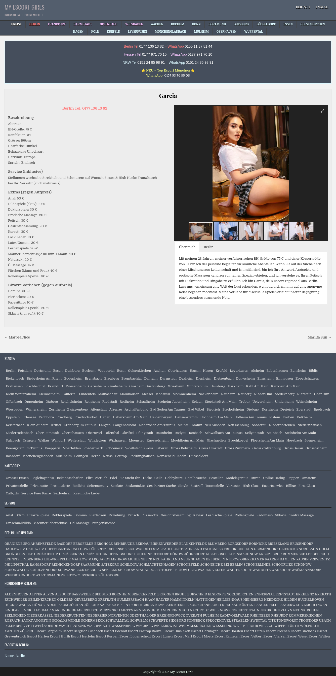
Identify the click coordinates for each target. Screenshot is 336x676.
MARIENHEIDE (64, 610)
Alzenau (115, 409)
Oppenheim (33, 401)
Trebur (244, 401)
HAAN (150, 599)
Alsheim (257, 371)
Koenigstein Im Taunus (24, 448)
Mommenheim (184, 394)
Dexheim (186, 378)
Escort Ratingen (227, 636)
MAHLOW (80, 559)
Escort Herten (38, 636)
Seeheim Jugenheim (173, 401)
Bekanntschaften (70, 478)
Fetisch (133, 515)
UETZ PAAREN (200, 570)
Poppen (293, 478)
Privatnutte (39, 486)
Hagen (208, 371)
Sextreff (197, 486)
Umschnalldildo (18, 523)
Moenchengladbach (37, 456)
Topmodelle (214, 486)
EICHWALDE (137, 549)
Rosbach (195, 433)
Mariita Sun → (319, 337)
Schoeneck (114, 448)
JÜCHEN (76, 605)
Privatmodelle (17, 486)
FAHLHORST (172, 549)
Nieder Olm (263, 394)
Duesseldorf (198, 456)
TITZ (272, 620)
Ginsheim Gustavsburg (147, 386)
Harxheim (235, 386)
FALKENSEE (213, 549)
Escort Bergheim (48, 631)
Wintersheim (36, 409)
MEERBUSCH (87, 610)
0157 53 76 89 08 (177, 75)
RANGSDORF (40, 564)
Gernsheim (97, 386)
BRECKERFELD (144, 594)
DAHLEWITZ (15, 549)
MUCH (184, 610)
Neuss (108, 456)
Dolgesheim (245, 378)
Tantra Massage (301, 515)
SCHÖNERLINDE (256, 564)
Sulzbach (13, 440)
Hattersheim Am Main (130, 417)
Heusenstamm (186, 417)
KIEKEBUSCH (217, 554)
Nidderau (259, 425)
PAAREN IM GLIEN (280, 559)
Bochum (89, 371)
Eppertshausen (307, 378)
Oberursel (94, 433)
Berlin (11, 371)
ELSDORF (216, 594)
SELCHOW (126, 570)
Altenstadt (99, 409)
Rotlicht (78, 486)
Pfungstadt (144, 433)
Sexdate (117, 486)
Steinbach (274, 433)
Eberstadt (303, 409)
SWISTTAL (258, 620)
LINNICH (27, 610)
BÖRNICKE (258, 544)
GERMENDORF (266, 549)
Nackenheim (208, 394)
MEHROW (119, 559)
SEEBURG (93, 570)
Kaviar (198, 515)
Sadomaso (265, 515)
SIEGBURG (177, 620)
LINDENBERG (31, 559)
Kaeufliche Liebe (86, 493)
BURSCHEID (197, 594)
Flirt (89, 478)
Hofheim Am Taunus (250, 417)
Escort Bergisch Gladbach (83, 631)
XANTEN (12, 631)
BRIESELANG (278, 544)
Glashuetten (216, 440)
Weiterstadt (77, 440)
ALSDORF (63, 594)
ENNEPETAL (264, 594)
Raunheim (164, 433)
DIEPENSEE (117, 549)
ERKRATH (323, 594)
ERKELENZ (305, 594)
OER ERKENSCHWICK (167, 615)
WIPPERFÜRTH (286, 626)
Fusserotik (150, 515)
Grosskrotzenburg (267, 448)
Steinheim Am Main (300, 433)
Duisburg (72, 371)
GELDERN (65, 599)
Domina (80, 515)
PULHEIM (211, 615)
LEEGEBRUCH (317, 554)
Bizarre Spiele (38, 515)
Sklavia (280, 515)
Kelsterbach (15, 425)
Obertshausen (73, 433)
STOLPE (165, 570)
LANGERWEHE (290, 605)
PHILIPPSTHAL (17, 564)
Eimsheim (265, 378)
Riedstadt (109, 401)
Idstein (274, 417)
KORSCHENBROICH (205, 605)
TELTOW (180, 570)
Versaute (233, 486)
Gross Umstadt (210, 448)
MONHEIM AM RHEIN (160, 610)
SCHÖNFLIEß (282, 564)
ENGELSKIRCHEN (239, 594)
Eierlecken (97, 515)
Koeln (181, 456)
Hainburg (217, 386)
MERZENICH (109, 610)
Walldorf (58, 440)
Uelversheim (263, 401)
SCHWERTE (158, 620)
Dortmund (42, 371)
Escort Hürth (60, 636)
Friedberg (64, 417)
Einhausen (284, 378)
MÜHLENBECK (140, 559)
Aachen (159, 371)
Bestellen (216, 478)
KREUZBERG (269, 554)
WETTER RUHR (245, 626)
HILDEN (290, 599)
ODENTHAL (139, 615)
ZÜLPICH (27, 631)
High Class (251, 486)
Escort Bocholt (115, 631)
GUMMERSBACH (130, 599)
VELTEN (219, 570)
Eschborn (46, 417)
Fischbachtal (35, 386)
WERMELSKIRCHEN (195, 626)
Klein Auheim (38, 425)
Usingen (29, 440)
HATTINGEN (205, 599)
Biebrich (213, 409)
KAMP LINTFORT (125, 605)
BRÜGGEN (165, 594)
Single (183, 486)
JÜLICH (90, 605)
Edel (113, 478)
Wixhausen (118, 440)
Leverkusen (239, 371)
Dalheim (150, 378)
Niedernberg (285, 394)
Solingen (81, 456)
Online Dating (274, 478)
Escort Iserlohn (83, 636)
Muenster (136, 440)
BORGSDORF (238, 544)
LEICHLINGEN (315, 605)
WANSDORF (281, 570)
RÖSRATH (13, 620)
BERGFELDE (83, 544)
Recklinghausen (141, 456)
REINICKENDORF (66, 564)
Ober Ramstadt (47, 433)
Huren (255, 478)
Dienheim (204, 378)
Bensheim (298, 371)
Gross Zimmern (237, 448)
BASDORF (64, 544)
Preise (16, 24)
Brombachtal (131, 378)
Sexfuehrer (62, 493)
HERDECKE (273, 599)
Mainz (197, 425)
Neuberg (244, 394)
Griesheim (176, 386)
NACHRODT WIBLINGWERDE (213, 610)
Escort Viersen (274, 636)
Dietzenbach (223, 378)
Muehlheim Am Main (187, 440)
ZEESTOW (69, 575)
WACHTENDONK (72, 626)
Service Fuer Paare (36, 493)
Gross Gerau (293, 448)
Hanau (105, 417)
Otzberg (52, 401)
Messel (147, 394)
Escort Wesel (297, 636)
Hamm (195, 371)
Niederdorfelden (282, 425)
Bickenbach (15, 378)
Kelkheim (304, 417)
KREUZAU (230, 605)
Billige (291, 486)
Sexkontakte (135, 486)
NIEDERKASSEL (40, 615)
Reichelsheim (71, 401)
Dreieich (287, 409)
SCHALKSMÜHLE (66, 620)
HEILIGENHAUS (229, 599)
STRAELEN (240, 620)
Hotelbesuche (195, 478)
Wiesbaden (14, 409)
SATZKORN (110, 564)
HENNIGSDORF (120, 554)
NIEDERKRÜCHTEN (70, 615)
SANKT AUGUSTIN (36, 620)
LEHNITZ (12, 559)
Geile (158, 478)
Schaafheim (145, 401)
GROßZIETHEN (95, 554)
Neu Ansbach (214, 425)
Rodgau (180, 433)
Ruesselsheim (158, 440)
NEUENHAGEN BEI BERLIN (203, 559)
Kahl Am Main (257, 386)
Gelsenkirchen (139, 371)
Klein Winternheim (21, 394)
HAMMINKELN (182, 599)
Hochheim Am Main (216, 417)
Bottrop (121, 456)
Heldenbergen (161, 417)
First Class (306, 486)
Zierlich (101, 478)
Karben (288, 417)
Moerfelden (72, 448)
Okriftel (128, 433)
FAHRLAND (192, 549)
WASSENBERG (123, 626)
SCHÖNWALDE (17, 570)
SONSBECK (196, 620)
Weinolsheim (306, 401)
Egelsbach (322, 409)
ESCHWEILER (16, 599)
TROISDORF (308, 620)
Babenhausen (277, 371)
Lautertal (69, 394)
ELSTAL (155, 549)
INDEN (51, 605)
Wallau (43, 440)
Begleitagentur (42, 478)
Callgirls (12, 493)
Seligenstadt (254, 433)
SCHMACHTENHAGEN (157, 564)
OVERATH (194, 615)
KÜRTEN (246, 605)
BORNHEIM (121, 594)
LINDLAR (12, 610)
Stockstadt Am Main (220, 401)
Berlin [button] (209, 247)
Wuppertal (106, 371)
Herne (95, 456)
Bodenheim (73, 378)
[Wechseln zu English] (322, 7)
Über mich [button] (187, 247)
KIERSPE (181, 605)
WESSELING (222, 626)
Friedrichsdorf (86, 417)
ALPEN (48, 594)
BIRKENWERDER (164, 544)
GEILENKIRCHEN (42, 599)
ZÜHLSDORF (109, 575)
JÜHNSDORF (194, 554)
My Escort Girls (25, 6)
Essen (58, 371)
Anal (9, 515)
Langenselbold (124, 425)
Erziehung (117, 515)
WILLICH (266, 626)
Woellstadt (133, 448)
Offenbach (14, 401)
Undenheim (284, 401)
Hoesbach (294, 440)
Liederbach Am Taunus (157, 425)
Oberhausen (177, 371)
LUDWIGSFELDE (57, 559)
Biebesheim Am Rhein (44, 378)
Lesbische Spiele (219, 515)
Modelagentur (237, 478)
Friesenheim (76, 386)
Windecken (97, 440)
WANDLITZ (262, 570)
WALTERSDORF (239, 570)
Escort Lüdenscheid (135, 636)
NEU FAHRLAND (166, 559)
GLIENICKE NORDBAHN (298, 549)
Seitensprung (97, 486)
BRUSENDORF (301, 544)
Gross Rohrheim (184, 448)
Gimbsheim (117, 386)
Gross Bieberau (156, 448)
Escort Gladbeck (303, 631)
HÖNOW (176, 554)
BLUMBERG (217, 544)
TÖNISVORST (287, 620)
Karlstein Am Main (286, 386)
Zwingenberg (77, 409)
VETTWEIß (35, 626)
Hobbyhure (174, 478)
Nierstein (304, 394)
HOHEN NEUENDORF (151, 554)
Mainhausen (130, 394)
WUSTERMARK (47, 575)
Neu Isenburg (238, 425)
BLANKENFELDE (193, 544)
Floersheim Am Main (267, 440)
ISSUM (62, 605)
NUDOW (232, 559)
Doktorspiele (62, 515)
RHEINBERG (260, 615)
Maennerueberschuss (50, 523)
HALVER (162, 599)
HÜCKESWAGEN (18, 605)
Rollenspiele (244, 515)
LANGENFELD (265, 605)
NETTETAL (247, 610)
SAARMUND (91, 564)
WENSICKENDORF (20, 575)
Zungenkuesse (103, 523)
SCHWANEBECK (71, 570)
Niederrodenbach (19, 433)
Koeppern (52, 448)
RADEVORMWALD (234, 615)
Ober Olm (321, 394)
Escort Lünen (162, 636)
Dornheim (270, 409)
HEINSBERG (253, 599)
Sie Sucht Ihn (129, 478)
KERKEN (147, 605)
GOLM (324, 549)
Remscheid (166, 456)
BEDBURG (103, 594)
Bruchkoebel (238, 440)
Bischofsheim (233, 409)
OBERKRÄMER (252, 559)
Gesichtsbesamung (176, 515)
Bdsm (20, 515)
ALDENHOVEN (16, 594)
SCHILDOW (129, 564)
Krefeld (221, 371)
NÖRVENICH (118, 615)
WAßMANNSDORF (306, 570)
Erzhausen (14, 386)
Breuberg (111, 378)
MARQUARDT (99, 559)
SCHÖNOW (302, 564)
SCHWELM (139, 620)
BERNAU (143, 544)
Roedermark (93, 448)
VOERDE (51, 626)
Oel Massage (80, 523)
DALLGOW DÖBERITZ (88, 549)
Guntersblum (197, 386)
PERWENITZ (320, 559)
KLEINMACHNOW (243, 554)
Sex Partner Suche (161, 486)
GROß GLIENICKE (19, 554)
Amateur (309, 478)
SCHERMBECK (93, 620)
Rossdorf (13, 456)
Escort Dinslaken (176, 631)
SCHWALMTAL (117, 620)
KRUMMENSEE (292, 554)
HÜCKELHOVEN (311, 599)
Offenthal (112, 433)
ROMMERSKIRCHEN (305, 615)
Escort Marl (183, 636)
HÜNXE (38, 605)
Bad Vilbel (196, 409)
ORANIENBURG (17, 544)
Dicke (147, 478)
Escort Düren (254, 631)
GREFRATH (107, 599)
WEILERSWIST (166, 626)
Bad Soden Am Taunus (168, 409)
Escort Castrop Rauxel (145, 631)
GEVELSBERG (85, 599)
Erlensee (29, 417)
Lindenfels (87, 394)
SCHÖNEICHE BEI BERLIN (221, 564)
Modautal (162, 394)
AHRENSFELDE (43, 544)
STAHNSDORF (147, 570)
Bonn (121, 371)
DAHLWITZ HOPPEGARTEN (48, 549)
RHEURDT (279, 615)
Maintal (183, 425)
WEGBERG (144, 626)
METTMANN (131, 610)
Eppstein (13, 417)
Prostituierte (60, 486)
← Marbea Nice (17, 337)
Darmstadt (168, 378)
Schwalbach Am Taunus (224, 433)
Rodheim (127, 401)
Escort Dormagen (205, 631)
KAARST (104, 605)
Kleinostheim (49, 394)
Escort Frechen (278, 631)
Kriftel (56, 425)
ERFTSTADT (285, 594)
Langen (105, 425)
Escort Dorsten (231, 631)
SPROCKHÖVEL (218, 620)
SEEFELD (109, 570)
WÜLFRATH (309, 626)
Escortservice (272, 486)
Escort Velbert (251, 636)
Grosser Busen (17, 478)
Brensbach (93, 378)
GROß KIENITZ (46, 554)
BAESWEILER (83, 594)
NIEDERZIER (97, 615)
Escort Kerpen (107, 636)
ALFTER (35, 594)
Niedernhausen (310, 425)
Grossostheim (316, 448)
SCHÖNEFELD (188, 564)
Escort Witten (319, 636)
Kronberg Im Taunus (80, 425)
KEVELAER (164, 605)
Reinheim (92, 401)
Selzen (197, 401)
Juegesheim (313, 440)
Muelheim (64, 456)
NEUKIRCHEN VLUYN (274, 610)
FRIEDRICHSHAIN (238, 549)
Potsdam (25, 371)
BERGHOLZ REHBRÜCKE (114, 544)
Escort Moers (203, 636)
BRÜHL (180, 594)
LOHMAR (43, 610)
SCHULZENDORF (43, 570)
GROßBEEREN (70, 554)
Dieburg (252, 409)
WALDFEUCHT (99, 626)
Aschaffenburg (136, 409)
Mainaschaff (107, 394)
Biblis (313, 371)
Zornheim (57, 409)
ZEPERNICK (88, 575)
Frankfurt (55, 386)
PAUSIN (302, 559)
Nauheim (228, 394)
